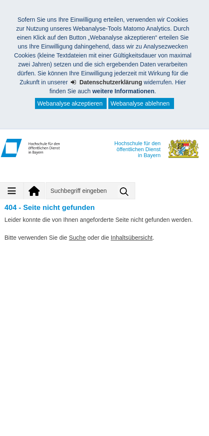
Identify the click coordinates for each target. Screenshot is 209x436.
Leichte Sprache (91, 422)
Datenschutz (143, 411)
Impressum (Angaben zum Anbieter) (58, 411)
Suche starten (124, 191)
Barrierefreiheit (29, 422)
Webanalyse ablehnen (139, 103)
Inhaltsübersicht (132, 237)
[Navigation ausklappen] (12, 190)
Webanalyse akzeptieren (69, 103)
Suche (77, 237)
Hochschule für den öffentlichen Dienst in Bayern (80, 392)
